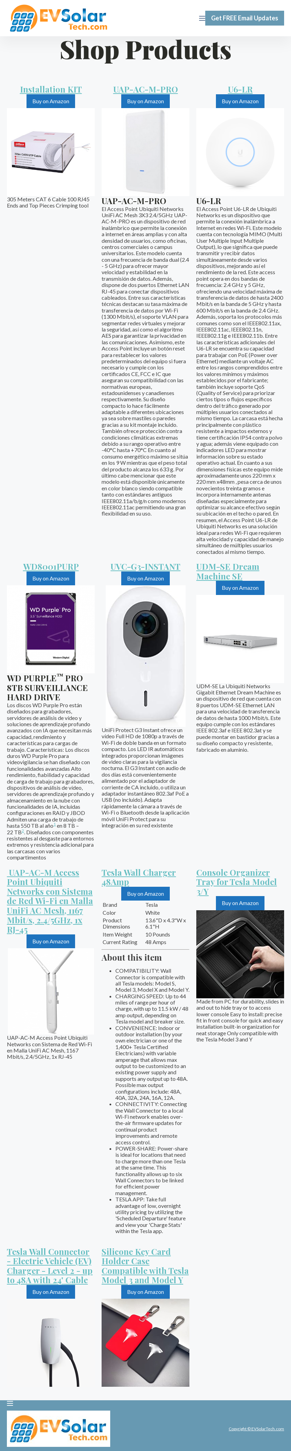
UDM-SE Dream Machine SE (227, 571)
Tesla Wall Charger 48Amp (139, 877)
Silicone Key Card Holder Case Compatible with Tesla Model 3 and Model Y (145, 1266)
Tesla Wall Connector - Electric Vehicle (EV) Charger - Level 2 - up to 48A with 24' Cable (50, 1266)
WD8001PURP (51, 566)
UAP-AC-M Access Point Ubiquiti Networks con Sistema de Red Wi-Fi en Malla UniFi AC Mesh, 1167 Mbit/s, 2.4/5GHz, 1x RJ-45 (50, 901)
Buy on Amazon (50, 101)
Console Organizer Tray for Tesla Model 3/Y (236, 882)
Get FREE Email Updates (244, 18)
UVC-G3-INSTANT (145, 566)
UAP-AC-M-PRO (145, 89)
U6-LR (240, 89)
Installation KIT (51, 89)
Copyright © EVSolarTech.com (256, 1428)
